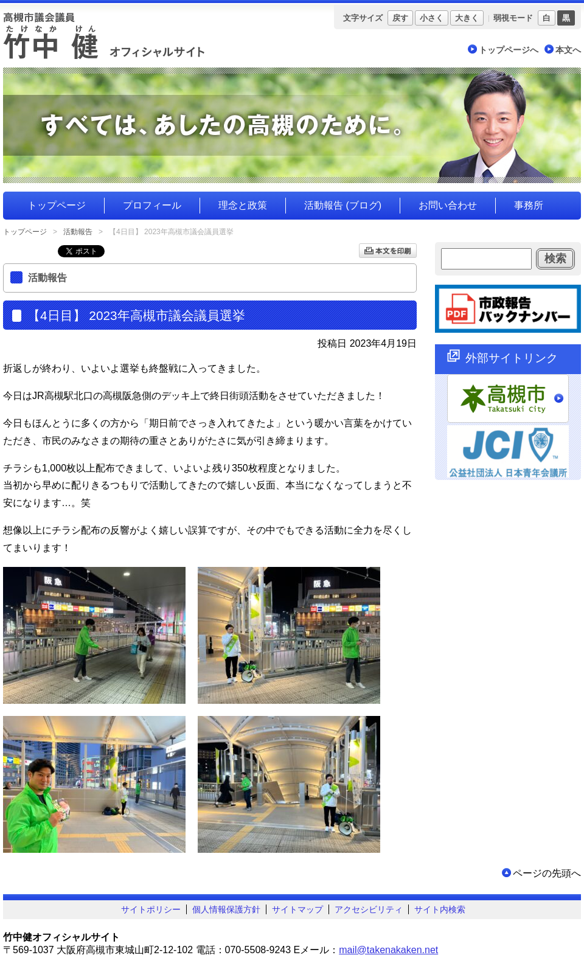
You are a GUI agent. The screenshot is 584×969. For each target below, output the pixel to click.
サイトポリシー (151, 909)
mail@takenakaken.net (388, 950)
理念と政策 (242, 205)
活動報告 (77, 231)
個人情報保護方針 (226, 909)
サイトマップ (297, 909)
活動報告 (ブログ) (342, 205)
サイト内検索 (439, 909)
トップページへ (508, 50)
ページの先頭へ (547, 873)
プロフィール (152, 205)
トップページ (56, 205)
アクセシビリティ (369, 909)
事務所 (528, 205)
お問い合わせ (448, 205)
